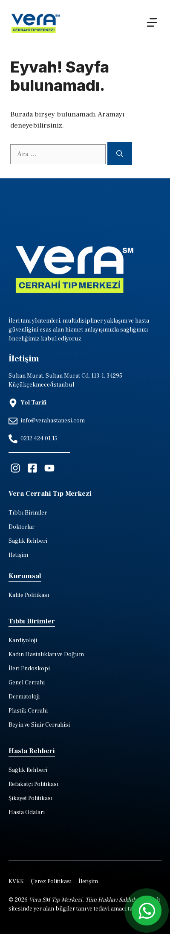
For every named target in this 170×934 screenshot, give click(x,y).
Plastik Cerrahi (28, 711)
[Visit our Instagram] (15, 468)
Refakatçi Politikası (33, 784)
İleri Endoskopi (29, 668)
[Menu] (151, 22)
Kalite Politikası (29, 595)
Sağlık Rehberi (28, 541)
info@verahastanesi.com (52, 421)
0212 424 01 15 (39, 438)
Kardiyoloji (23, 640)
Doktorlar (22, 527)
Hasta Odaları (27, 812)
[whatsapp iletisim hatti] (146, 910)
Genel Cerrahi (27, 683)
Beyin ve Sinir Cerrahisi (39, 725)
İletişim (18, 555)
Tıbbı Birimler (28, 513)
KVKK (16, 881)
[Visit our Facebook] (32, 468)
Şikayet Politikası (30, 798)
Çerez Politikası (51, 881)
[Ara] (119, 153)
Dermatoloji (24, 697)
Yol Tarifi (33, 403)
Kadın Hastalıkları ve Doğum (46, 654)
